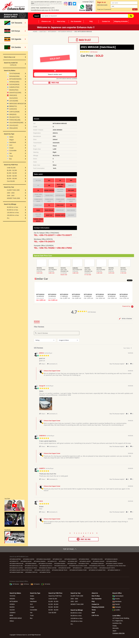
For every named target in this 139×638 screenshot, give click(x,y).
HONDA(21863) (14, 82)
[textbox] (132, 348)
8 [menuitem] (90, 533)
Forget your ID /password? (104, 9)
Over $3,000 (11, 181)
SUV (10, 145)
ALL (8, 218)
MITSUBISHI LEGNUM (98, 561)
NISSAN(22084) (14, 76)
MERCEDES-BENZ (16, 618)
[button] (43, 364)
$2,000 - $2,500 (12, 176)
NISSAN (12, 598)
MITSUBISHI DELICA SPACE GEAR (78, 565)
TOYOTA (12, 596)
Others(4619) (13, 128)
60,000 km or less (12, 207)
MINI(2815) (12, 114)
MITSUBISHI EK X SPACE (91, 568)
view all (130, 280)
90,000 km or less (12, 210)
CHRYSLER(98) (14, 112)
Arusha (116, 598)
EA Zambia (46, 584)
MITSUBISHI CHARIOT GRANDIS (114, 563)
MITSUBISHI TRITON (45, 572)
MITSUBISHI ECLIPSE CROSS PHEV (116, 565)
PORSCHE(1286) (14, 120)
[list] (86, 404)
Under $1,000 (11, 167)
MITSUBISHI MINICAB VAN (17, 563)
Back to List (83, 40)
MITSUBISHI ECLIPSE (97, 559)
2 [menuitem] (76, 533)
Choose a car (46, 21)
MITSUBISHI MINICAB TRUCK (60, 570)
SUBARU (12, 612)
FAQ (91, 21)
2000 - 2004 (10, 193)
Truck (11, 156)
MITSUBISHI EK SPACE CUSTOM (48, 568)
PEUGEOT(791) (14, 117)
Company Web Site (119, 633)
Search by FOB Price (55, 596)
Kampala (117, 607)
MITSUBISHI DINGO (84, 559)
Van (10, 153)
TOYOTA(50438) (14, 73)
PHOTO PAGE (55, 82)
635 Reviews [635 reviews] (93, 52)
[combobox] (45, 340)
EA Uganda (35, 584)
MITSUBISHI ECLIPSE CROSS (97, 565)
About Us (95, 593)
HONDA (12, 604)
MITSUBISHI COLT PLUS (31, 565)
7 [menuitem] (88, 533)
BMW (11, 615)
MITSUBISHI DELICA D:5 (60, 565)
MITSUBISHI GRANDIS (40, 561)
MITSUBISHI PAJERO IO (114, 570)
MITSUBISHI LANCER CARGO (42, 570)
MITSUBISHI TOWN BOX (97, 563)
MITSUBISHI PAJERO (59, 563)
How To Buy (96, 596)
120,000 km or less (13, 212)
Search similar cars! (55, 74)
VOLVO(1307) (13, 125)
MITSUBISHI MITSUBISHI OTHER (78, 570)
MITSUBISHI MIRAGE (31, 563)
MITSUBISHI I (62, 561)
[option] (55, 61)
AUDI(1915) (13, 109)
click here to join (102, 5)
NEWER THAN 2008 (13, 198)
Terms (94, 610)
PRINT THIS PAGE (83, 539)
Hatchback (12, 142)
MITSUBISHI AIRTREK (15, 559)
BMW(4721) (13, 106)
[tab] (125, 318)
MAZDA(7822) (13, 90)
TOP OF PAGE (68, 549)
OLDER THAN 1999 (13, 190)
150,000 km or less (13, 215)
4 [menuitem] (81, 533)
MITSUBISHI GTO (52, 561)
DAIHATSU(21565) (15, 92)
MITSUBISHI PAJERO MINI (17, 572)
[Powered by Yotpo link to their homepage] (128, 307)
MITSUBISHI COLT (57, 559)
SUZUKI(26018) (14, 84)
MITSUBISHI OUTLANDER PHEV (97, 570)
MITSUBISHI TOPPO (84, 563)
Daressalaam (118, 596)
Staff (93, 612)
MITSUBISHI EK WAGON (111, 559)
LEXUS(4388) (13, 101)
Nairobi (116, 604)
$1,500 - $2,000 (12, 173)
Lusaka (116, 610)
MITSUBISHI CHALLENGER (44, 559)
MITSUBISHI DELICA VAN (16, 565)
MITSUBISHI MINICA (111, 561)
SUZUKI (12, 610)
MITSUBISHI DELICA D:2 (46, 565)
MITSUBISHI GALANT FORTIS (107, 568)
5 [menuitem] (83, 533)
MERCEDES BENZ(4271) (17, 103)
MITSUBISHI (14, 601)
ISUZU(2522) (13, 98)
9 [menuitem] (92, 533)
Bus (10, 159)
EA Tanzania (14, 584)
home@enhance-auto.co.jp (39, 10)
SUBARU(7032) (14, 87)
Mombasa (117, 601)
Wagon (11, 139)
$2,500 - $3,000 (12, 178)
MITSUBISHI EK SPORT (65, 568)
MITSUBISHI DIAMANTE (70, 559)
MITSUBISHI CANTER (29, 559)
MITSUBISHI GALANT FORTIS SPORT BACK (21, 570)
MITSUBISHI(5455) (15, 79)
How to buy (61, 21)
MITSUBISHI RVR (72, 563)
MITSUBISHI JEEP (73, 561)
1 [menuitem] (74, 533)
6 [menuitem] (85, 533)
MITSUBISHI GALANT (26, 561)
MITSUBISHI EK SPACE (31, 568)
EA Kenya (25, 584)
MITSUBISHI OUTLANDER (45, 563)
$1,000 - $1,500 (12, 170)
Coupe (11, 148)
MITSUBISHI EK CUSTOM (16, 568)
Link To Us (95, 615)
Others (12, 621)
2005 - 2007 (10, 195)
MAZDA (12, 607)
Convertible (12, 150)
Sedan (11, 137)
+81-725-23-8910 (53, 10)
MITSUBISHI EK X (77, 568)
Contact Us (106, 21)
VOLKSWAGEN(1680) (16, 122)
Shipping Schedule (121, 21)
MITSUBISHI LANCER (85, 561)
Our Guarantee (76, 21)
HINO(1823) (13, 95)
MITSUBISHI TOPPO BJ (31, 572)
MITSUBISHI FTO (14, 561)
